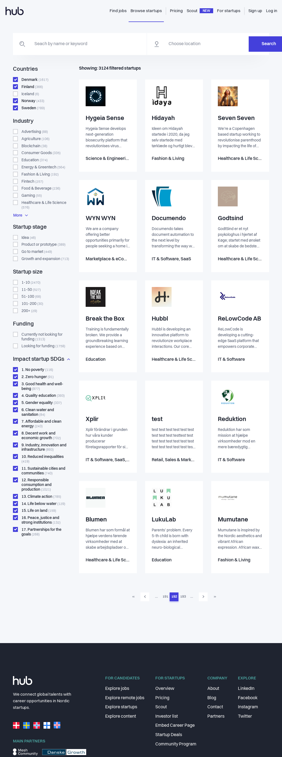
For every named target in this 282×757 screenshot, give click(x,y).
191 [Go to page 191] (165, 598)
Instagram (248, 707)
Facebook (247, 698)
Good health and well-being (42, 386)
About (213, 689)
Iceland (30, 94)
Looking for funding (43, 346)
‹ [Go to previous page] (145, 598)
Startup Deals (168, 735)
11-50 (31, 290)
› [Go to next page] (203, 598)
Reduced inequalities (42, 459)
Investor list (166, 716)
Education (34, 160)
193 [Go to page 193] (183, 598)
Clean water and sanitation (37, 412)
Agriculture (35, 139)
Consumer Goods (41, 153)
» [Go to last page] (215, 598)
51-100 (31, 297)
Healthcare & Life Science (43, 205)
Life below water (43, 504)
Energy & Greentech (43, 167)
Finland (32, 87)
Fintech (32, 182)
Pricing (162, 698)
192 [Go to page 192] (174, 598)
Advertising (34, 132)
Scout (161, 707)
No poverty (37, 370)
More (20, 215)
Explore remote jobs (124, 698)
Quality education (43, 396)
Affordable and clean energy (41, 424)
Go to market (36, 252)
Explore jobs (117, 689)
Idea (28, 238)
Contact (215, 707)
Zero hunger (37, 377)
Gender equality (41, 403)
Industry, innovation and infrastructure (43, 447)
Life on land (38, 511)
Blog (211, 698)
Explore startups (121, 707)
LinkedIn (246, 689)
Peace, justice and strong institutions (41, 520)
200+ (29, 311)
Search (241, 44)
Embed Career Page (175, 725)
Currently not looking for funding (42, 337)
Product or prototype (43, 245)
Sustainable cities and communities (43, 471)
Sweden (33, 108)
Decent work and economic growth (41, 435)
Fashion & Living (40, 174)
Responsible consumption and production (36, 484)
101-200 (32, 304)
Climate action (41, 497)
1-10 (30, 283)
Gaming (31, 196)
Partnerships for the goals (41, 532)
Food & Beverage (40, 188)
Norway (32, 101)
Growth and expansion (45, 259)
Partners (215, 716)
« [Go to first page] (133, 598)
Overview (164, 689)
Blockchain (34, 146)
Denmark (34, 80)
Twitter (245, 716)
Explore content (120, 716)
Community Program (175, 744)
